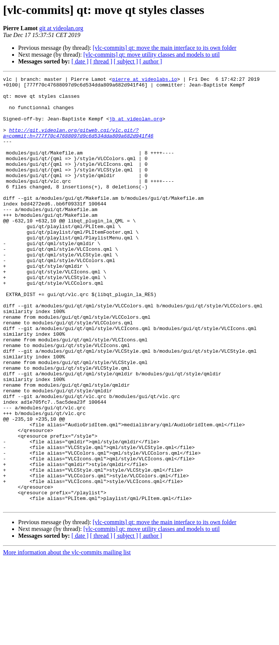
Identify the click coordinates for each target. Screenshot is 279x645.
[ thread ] (101, 61)
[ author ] (151, 61)
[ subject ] (126, 61)
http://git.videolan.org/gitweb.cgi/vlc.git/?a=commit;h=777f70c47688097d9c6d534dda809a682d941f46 (78, 144)
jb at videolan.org (135, 127)
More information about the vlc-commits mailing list (67, 638)
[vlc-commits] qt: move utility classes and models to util (151, 54)
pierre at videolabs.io (144, 80)
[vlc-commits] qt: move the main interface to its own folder (164, 48)
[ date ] (79, 61)
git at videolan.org (61, 28)
